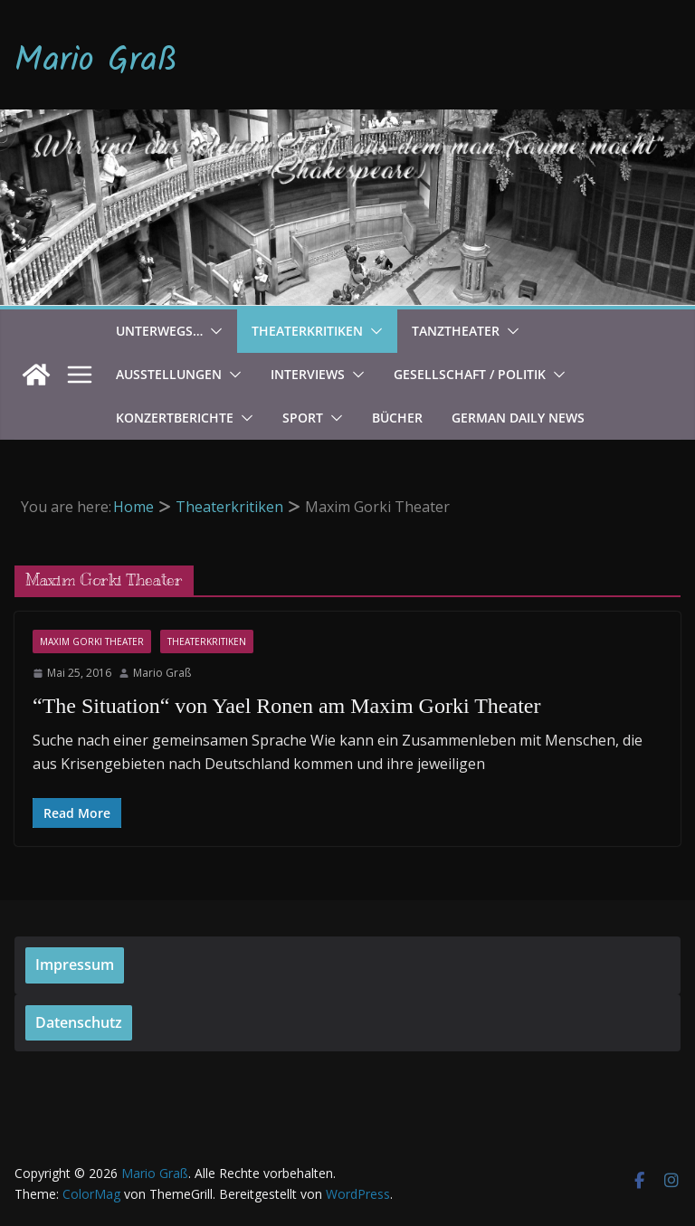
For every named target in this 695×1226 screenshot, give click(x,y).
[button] (213, 331)
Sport (302, 417)
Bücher (397, 417)
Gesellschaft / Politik (470, 374)
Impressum (74, 964)
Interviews (308, 374)
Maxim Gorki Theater (92, 641)
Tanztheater (456, 330)
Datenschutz (78, 1022)
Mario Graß (95, 61)
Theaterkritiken (307, 330)
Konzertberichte (174, 417)
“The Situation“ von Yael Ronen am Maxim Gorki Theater (286, 706)
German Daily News (518, 417)
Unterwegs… (159, 330)
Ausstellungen (169, 374)
